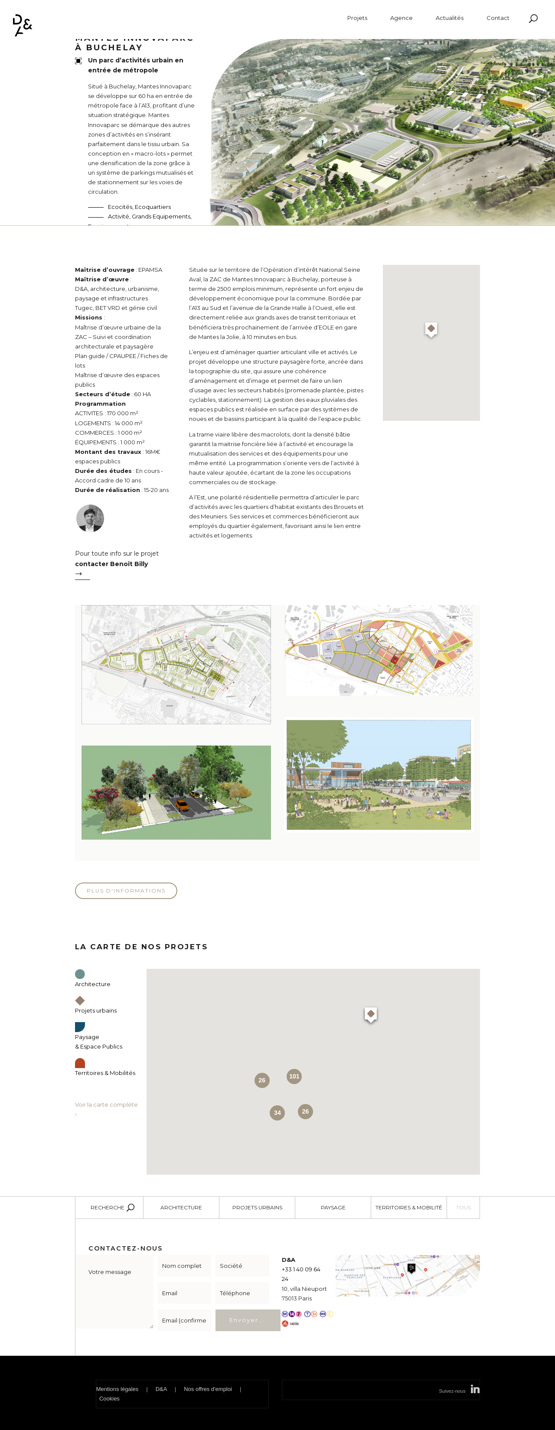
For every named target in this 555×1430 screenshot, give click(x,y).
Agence (401, 18)
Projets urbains (257, 1207)
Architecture (181, 1207)
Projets (357, 18)
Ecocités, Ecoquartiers (139, 206)
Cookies (109, 1398)
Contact (497, 18)
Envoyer (243, 1319)
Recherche (107, 1207)
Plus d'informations (126, 890)
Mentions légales (117, 1389)
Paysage (333, 1207)
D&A (161, 1389)
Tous (463, 1207)
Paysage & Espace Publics (98, 1036)
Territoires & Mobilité (408, 1207)
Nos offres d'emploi (208, 1389)
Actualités (450, 18)
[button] (431, 331)
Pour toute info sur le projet (123, 566)
